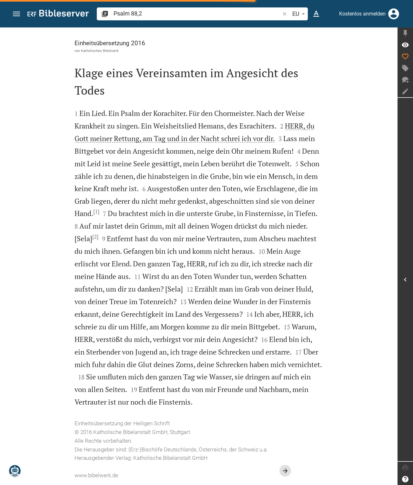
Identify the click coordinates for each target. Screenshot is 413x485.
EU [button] (299, 14)
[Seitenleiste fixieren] (405, 33)
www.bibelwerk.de (96, 475)
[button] (16, 14)
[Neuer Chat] (405, 80)
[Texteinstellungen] (316, 13)
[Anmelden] (393, 13)
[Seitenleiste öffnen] (405, 279)
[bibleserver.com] (58, 14)
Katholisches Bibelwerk (100, 50)
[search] (197, 13)
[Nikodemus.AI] (15, 471)
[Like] (405, 56)
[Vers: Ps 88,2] (405, 45)
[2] (95, 236)
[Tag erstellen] (405, 68)
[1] (96, 211)
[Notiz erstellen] (405, 91)
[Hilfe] (405, 479)
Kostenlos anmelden (362, 14)
